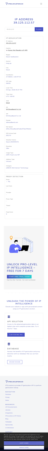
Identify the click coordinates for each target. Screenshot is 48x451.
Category (9, 166)
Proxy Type (9, 199)
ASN (7, 101)
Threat (8, 205)
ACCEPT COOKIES (24, 443)
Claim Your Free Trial (16, 334)
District (8, 61)
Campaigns (8, 422)
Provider (8, 192)
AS (7, 107)
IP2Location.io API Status (13, 416)
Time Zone (9, 94)
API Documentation (11, 407)
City (7, 68)
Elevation (9, 146)
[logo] (24, 381)
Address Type (10, 159)
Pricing (7, 397)
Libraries (7, 410)
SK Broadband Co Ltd (13, 109)
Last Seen (9, 186)
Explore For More (14, 362)
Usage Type (9, 153)
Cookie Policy (34, 439)
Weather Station (11, 140)
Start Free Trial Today (19, 277)
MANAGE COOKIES (24, 447)
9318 (8, 103)
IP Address (9, 41)
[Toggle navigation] (41, 3)
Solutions (8, 394)
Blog (6, 419)
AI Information (9, 428)
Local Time (9, 88)
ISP (7, 114)
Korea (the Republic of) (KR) (17, 50)
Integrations (9, 413)
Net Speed (9, 127)
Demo (7, 400)
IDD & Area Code (11, 133)
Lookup (39, 29)
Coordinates (9, 75)
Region (8, 55)
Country (8, 48)
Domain (8, 120)
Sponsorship (9, 425)
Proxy (8, 179)
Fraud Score (9, 212)
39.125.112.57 (11, 43)
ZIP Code (9, 81)
